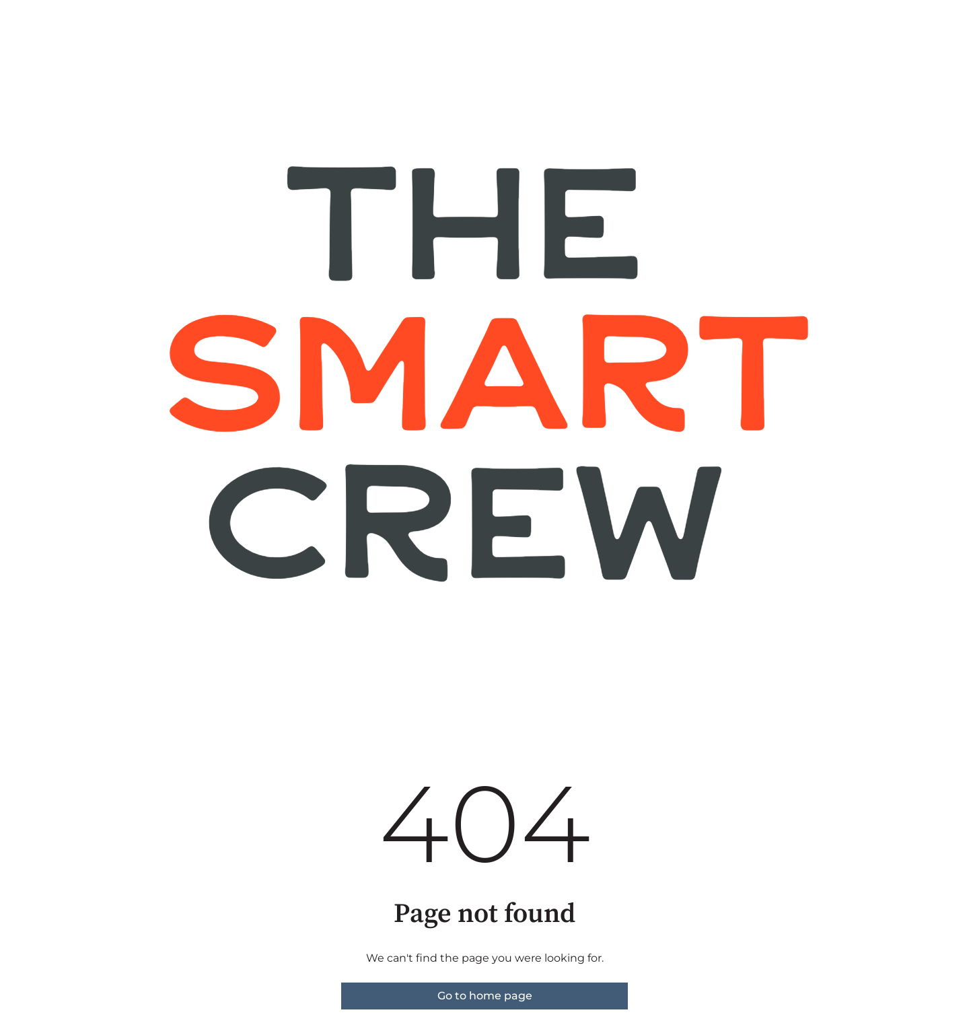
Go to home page (484, 995)
